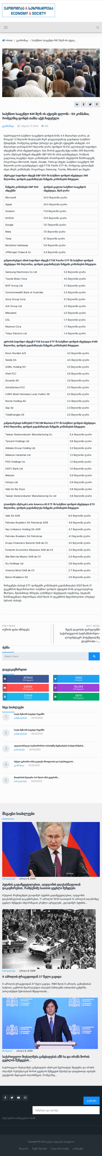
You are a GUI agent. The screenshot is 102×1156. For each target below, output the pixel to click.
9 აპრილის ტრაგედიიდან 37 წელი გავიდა (31, 976)
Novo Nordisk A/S (15, 353)
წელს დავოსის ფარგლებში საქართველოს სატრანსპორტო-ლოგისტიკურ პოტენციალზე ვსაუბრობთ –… (78, 633)
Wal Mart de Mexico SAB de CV (23, 556)
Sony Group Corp (15, 299)
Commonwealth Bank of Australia (24, 292)
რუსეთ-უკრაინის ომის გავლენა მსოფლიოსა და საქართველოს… (44, 761)
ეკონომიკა (22, 40)
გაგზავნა (91, 1100)
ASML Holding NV (15, 366)
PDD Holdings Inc (15, 461)
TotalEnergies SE (14, 414)
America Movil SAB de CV (19, 570)
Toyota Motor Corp (16, 278)
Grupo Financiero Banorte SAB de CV (26, 542)
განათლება (19, 749)
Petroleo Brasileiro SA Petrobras (23, 536)
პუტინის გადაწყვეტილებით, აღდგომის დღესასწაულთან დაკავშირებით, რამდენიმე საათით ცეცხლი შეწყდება (41, 886)
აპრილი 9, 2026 (27, 878)
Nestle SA (10, 360)
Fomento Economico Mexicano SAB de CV (29, 549)
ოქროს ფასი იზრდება (25, 627)
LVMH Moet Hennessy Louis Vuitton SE (27, 394)
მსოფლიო (7, 1051)
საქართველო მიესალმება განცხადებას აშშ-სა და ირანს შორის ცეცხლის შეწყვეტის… (45, 1058)
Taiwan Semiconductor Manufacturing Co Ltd (30, 495)
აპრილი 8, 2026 (24, 1051)
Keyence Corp (13, 326)
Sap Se (9, 407)
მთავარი (24, 1148)
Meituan (9, 475)
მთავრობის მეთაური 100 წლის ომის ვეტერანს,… (37, 777)
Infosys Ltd (11, 482)
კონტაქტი (78, 1148)
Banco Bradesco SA (16, 577)
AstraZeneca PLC (15, 387)
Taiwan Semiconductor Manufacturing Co (28, 434)
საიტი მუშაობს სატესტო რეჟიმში (29, 714)
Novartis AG (12, 380)
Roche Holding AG (15, 401)
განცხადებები (20, 718)
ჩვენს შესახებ (39, 1148)
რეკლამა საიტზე (60, 1148)
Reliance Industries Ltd (17, 455)
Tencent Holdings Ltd (17, 441)
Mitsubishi (10, 312)
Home (9, 40)
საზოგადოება (20, 781)
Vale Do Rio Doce (15, 489)
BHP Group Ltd (14, 285)
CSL (7, 319)
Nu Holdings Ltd (14, 563)
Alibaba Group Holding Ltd (20, 448)
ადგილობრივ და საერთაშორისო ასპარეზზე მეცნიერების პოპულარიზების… (49, 746)
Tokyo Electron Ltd (16, 333)
